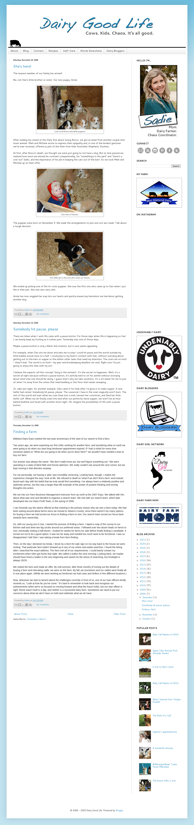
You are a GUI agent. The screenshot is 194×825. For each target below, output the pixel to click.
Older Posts (120, 613)
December (147, 597)
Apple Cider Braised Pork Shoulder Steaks (165, 652)
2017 (143, 556)
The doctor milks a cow (164, 780)
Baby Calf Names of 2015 (165, 683)
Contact (39, 50)
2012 (143, 577)
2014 (143, 568)
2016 (143, 560)
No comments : (43, 313)
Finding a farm (25, 431)
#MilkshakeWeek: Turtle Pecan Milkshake (165, 765)
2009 (143, 589)
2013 (143, 572)
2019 (143, 547)
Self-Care (69, 50)
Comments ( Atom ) (36, 619)
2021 (143, 539)
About (14, 50)
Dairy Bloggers (115, 50)
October (146, 618)
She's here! (22, 66)
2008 (143, 593)
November (147, 614)
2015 (143, 564)
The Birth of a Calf (162, 715)
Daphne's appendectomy (165, 731)
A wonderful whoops (163, 748)
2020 (143, 543)
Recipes (53, 50)
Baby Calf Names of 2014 (165, 634)
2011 (143, 581)
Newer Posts (20, 613)
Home (70, 613)
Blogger (119, 810)
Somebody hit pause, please (35, 329)
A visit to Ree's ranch (163, 666)
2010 (143, 585)
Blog (26, 50)
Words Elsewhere (91, 50)
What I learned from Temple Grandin (167, 701)
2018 (143, 552)
